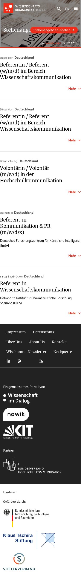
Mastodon (19, 361)
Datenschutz (44, 332)
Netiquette (62, 352)
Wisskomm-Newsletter (26, 352)
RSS (41, 361)
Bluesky (30, 361)
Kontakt (59, 342)
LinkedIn (8, 361)
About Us (37, 342)
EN (67, 8)
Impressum (16, 332)
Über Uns (14, 342)
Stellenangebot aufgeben (52, 30)
